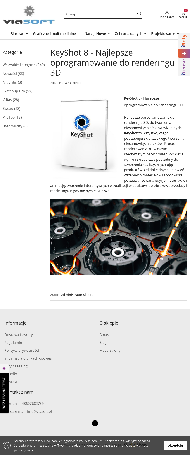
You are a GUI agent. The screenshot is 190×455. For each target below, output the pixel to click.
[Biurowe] (19, 34)
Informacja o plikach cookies (28, 358)
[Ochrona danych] (131, 34)
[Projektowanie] (165, 34)
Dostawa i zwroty (18, 334)
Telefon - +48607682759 (24, 403)
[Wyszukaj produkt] (103, 14)
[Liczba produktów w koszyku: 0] (183, 14)
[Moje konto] (167, 14)
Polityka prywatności (21, 350)
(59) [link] (29, 91)
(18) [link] (19, 117)
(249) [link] (40, 64)
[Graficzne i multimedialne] (56, 34)
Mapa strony (110, 350)
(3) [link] (20, 82)
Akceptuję (175, 445)
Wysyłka (11, 374)
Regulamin (13, 342)
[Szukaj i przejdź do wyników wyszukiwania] (139, 14)
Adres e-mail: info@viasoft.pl (28, 411)
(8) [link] (25, 126)
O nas (104, 334)
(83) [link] (21, 73)
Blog (103, 342)
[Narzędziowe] (97, 34)
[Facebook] (95, 423)
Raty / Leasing (16, 366)
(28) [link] (16, 99)
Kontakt (10, 381)
